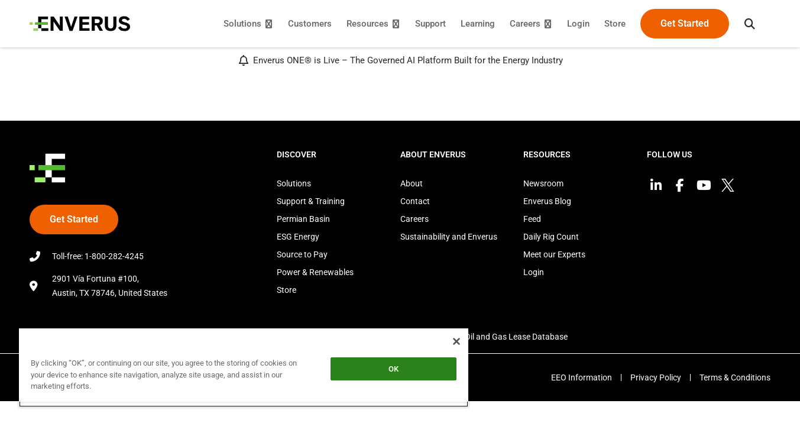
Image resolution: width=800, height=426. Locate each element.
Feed (532, 219)
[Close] (456, 341)
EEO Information (581, 377)
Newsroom (543, 183)
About (411, 183)
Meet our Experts (554, 254)
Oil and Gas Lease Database (516, 336)
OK (393, 368)
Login (533, 272)
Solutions (294, 183)
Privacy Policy (655, 377)
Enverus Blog (547, 201)
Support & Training (311, 201)
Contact (415, 201)
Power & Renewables (315, 272)
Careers (414, 219)
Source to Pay (302, 254)
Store (286, 290)
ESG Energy (298, 236)
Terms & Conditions (734, 377)
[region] (243, 367)
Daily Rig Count (551, 236)
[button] (750, 24)
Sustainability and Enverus (448, 236)
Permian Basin (303, 219)
